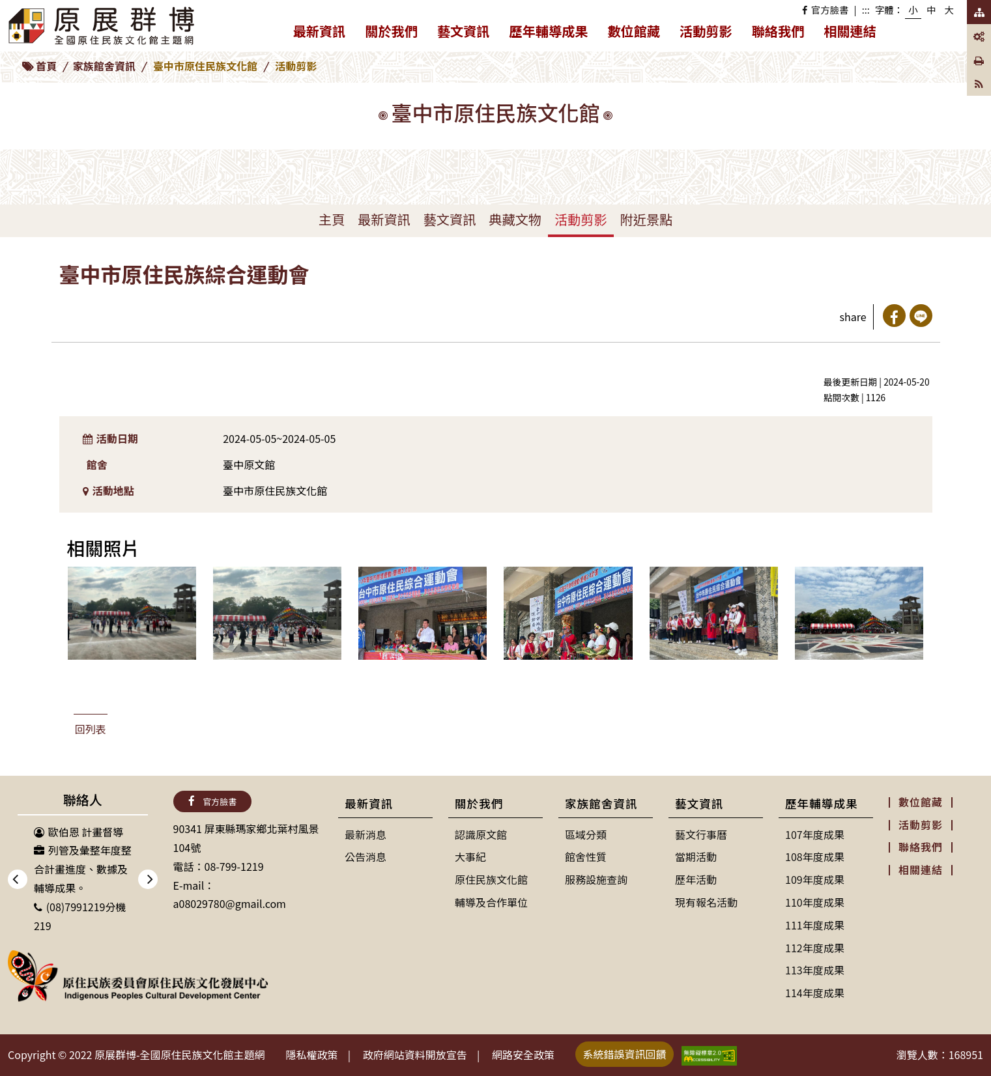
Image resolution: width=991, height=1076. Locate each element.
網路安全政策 (523, 1054)
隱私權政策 (312, 1054)
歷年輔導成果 (554, 33)
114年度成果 (814, 992)
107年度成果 (814, 834)
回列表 (90, 729)
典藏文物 (515, 219)
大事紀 (470, 856)
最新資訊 (324, 33)
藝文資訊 (468, 33)
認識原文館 (481, 834)
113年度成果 (814, 970)
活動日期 (110, 438)
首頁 (46, 66)
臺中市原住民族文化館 (205, 66)
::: (866, 9)
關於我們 (396, 33)
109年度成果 (814, 879)
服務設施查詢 (596, 879)
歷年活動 (696, 879)
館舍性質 (586, 856)
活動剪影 (706, 30)
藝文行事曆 (701, 834)
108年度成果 (814, 856)
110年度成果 (814, 902)
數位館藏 (633, 30)
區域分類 (586, 834)
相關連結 (850, 30)
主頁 (332, 219)
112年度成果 (814, 948)
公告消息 (365, 856)
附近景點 (646, 219)
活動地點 (108, 490)
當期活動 (696, 856)
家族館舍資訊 (104, 66)
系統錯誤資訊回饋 (625, 1054)
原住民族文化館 (491, 879)
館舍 (97, 464)
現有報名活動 (706, 902)
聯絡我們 (778, 30)
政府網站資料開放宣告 (415, 1054)
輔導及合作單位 (491, 902)
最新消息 (365, 834)
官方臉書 (825, 9)
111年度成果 (814, 925)
